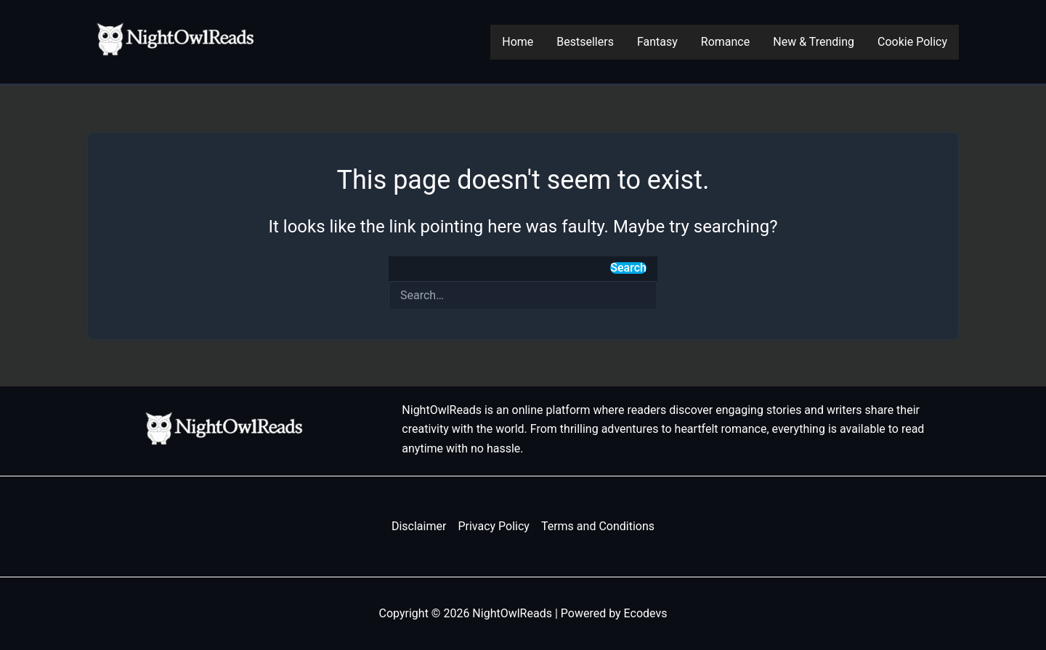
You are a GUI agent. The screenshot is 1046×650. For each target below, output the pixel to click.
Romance (725, 42)
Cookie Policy (912, 42)
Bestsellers (585, 42)
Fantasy (657, 42)
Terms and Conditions (597, 526)
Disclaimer (419, 526)
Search (628, 268)
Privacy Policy (494, 526)
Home (517, 42)
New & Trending (813, 42)
